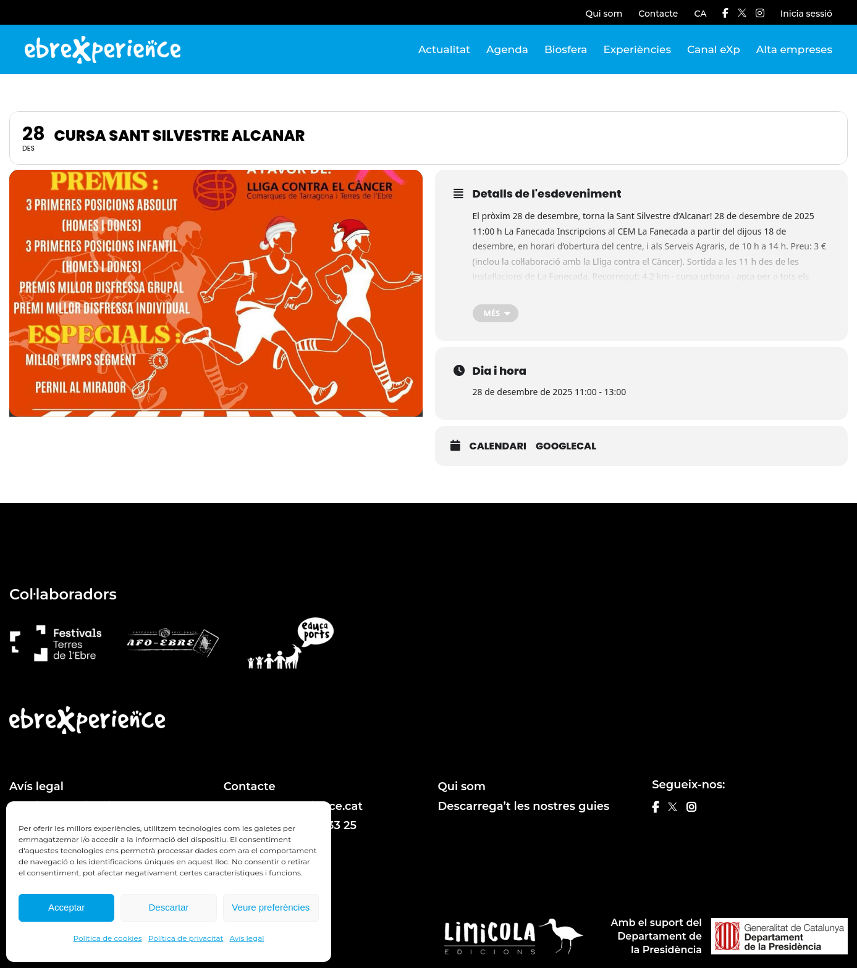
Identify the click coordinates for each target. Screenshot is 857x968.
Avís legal (246, 938)
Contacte (658, 13)
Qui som (604, 13)
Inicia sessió (806, 13)
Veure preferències (271, 907)
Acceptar (66, 907)
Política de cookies (108, 938)
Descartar (168, 907)
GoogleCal (566, 446)
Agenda (507, 49)
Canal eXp (713, 49)
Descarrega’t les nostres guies (524, 806)
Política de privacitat (186, 938)
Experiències (637, 49)
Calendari (498, 446)
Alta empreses (794, 49)
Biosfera (566, 49)
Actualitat (444, 49)
